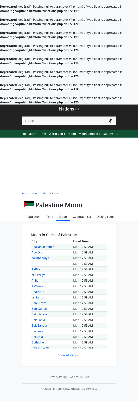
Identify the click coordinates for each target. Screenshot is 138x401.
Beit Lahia (38, 320)
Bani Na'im (39, 303)
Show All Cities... (69, 355)
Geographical (82, 217)
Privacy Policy (58, 377)
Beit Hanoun (40, 314)
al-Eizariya (38, 275)
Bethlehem (39, 342)
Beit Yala (37, 331)
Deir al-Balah (40, 348)
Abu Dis (37, 252)
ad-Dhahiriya (40, 258)
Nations (108, 134)
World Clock (57, 134)
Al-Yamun (38, 286)
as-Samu (37, 297)
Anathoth (38, 292)
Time (42, 134)
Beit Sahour (39, 326)
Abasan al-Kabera (43, 247)
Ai (33, 264)
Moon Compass (89, 134)
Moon (72, 134)
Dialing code (105, 217)
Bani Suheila (40, 309)
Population (28, 134)
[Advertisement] (69, 164)
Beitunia (37, 337)
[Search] (64, 120)
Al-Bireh (37, 269)
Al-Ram (36, 281)
